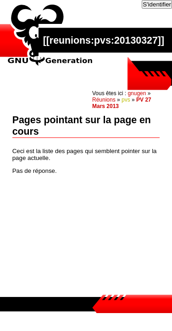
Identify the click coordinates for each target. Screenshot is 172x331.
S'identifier (157, 4)
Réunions (104, 100)
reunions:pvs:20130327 (104, 40)
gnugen (137, 93)
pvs (126, 100)
